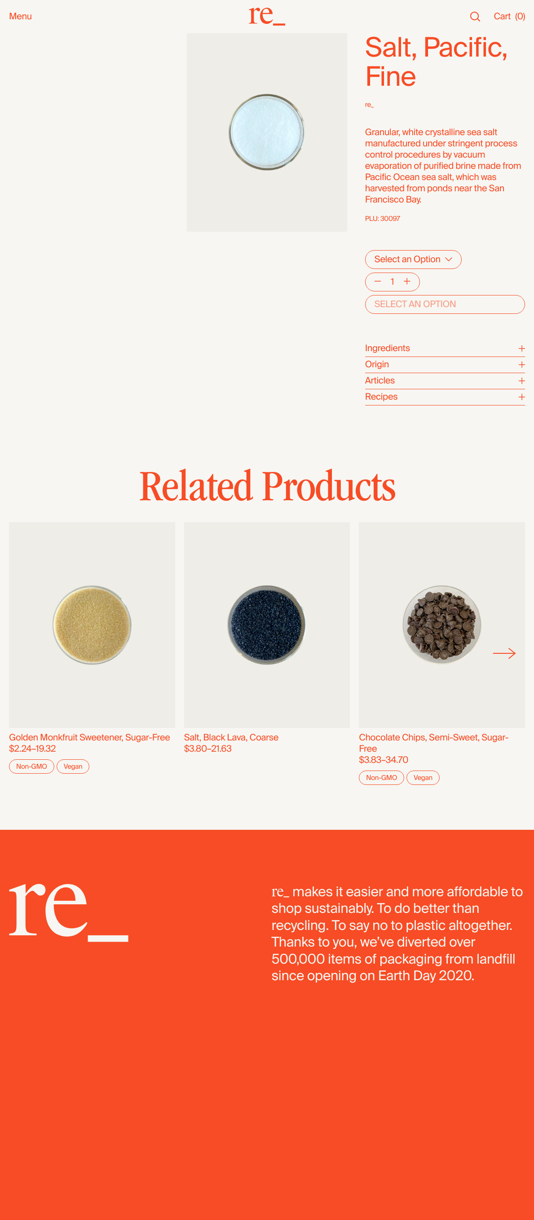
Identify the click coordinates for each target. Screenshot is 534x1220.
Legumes (28, 261)
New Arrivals (33, 50)
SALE (20, 83)
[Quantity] (392, 282)
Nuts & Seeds (36, 160)
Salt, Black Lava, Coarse (231, 738)
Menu (20, 16)
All (13, 38)
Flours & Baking (40, 238)
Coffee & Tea (34, 171)
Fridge (21, 294)
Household (31, 126)
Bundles (25, 315)
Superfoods (32, 182)
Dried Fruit (29, 227)
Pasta (20, 272)
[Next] (504, 653)
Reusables (30, 137)
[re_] (267, 17)
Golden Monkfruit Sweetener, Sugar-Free (89, 738)
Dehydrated (32, 283)
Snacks (23, 104)
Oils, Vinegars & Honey (54, 148)
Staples (24, 72)
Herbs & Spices (40, 193)
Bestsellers (31, 61)
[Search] (475, 16)
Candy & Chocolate (47, 216)
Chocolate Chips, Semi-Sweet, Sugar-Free (433, 743)
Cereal (22, 249)
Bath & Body (33, 115)
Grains (22, 205)
